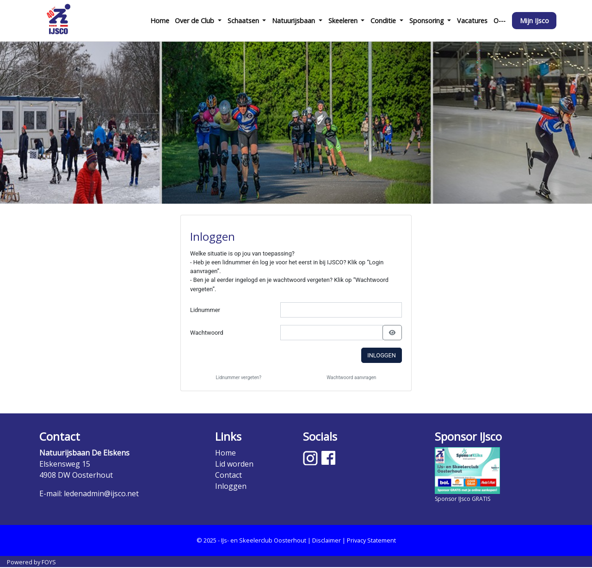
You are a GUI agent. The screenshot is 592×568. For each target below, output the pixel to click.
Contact (228, 475)
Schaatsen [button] (244, 20)
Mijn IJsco (534, 20)
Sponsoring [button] (427, 20)
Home (159, 20)
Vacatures (472, 20)
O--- (499, 20)
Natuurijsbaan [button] (294, 20)
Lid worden (234, 464)
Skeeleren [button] (343, 20)
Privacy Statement (371, 540)
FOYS (49, 562)
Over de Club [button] (195, 20)
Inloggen (381, 355)
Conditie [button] (384, 20)
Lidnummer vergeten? (239, 378)
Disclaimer (326, 540)
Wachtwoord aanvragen (351, 378)
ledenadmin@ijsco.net (101, 493)
